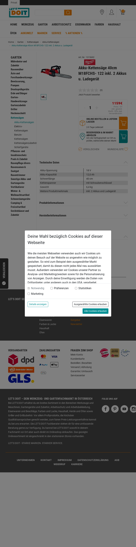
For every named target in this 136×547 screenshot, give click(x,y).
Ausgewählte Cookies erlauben (90, 304)
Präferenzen (61, 288)
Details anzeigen (38, 304)
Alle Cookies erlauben (95, 311)
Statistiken (84, 288)
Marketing (37, 293)
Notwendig (37, 288)
